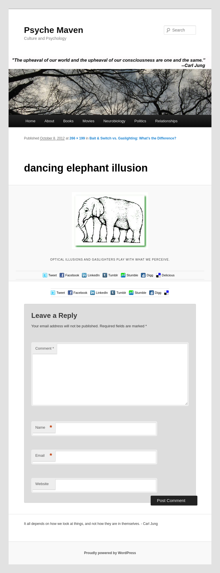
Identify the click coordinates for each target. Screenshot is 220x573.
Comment (44, 348)
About (49, 121)
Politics (140, 121)
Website (42, 484)
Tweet (52, 275)
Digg (150, 275)
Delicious (168, 275)
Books (68, 121)
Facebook (72, 275)
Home (30, 121)
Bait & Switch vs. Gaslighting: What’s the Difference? (132, 138)
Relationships (166, 121)
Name (43, 428)
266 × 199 (77, 138)
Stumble (132, 275)
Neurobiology (114, 121)
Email (43, 456)
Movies (88, 121)
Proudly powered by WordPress (110, 553)
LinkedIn (94, 275)
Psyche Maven (53, 30)
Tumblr (113, 275)
